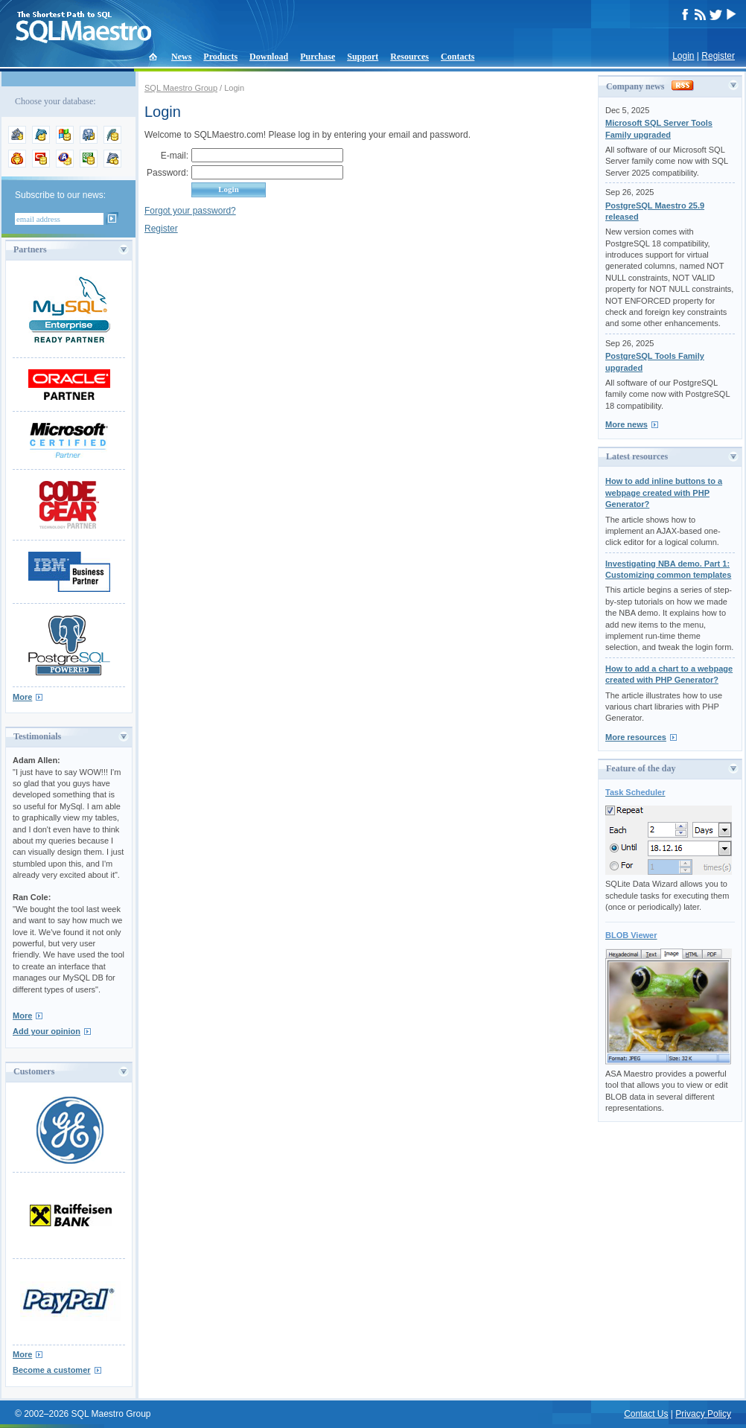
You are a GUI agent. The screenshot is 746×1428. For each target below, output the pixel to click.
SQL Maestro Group (180, 87)
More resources (635, 737)
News (181, 56)
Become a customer (52, 1369)
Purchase (317, 56)
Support (362, 56)
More (22, 696)
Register (718, 56)
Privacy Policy (703, 1414)
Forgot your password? (190, 210)
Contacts (457, 56)
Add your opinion (46, 1031)
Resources (409, 56)
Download (268, 56)
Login (683, 56)
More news (626, 424)
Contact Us (646, 1414)
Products (220, 56)
